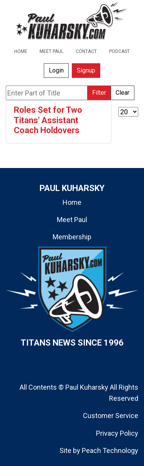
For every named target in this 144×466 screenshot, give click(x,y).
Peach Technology (110, 450)
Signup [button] (86, 70)
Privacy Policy (117, 433)
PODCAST (119, 51)
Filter (99, 92)
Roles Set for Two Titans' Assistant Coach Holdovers (48, 120)
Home (72, 202)
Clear (122, 92)
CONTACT (86, 51)
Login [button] (56, 70)
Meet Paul (72, 220)
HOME (20, 51)
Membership (72, 237)
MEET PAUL (51, 51)
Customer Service (110, 416)
